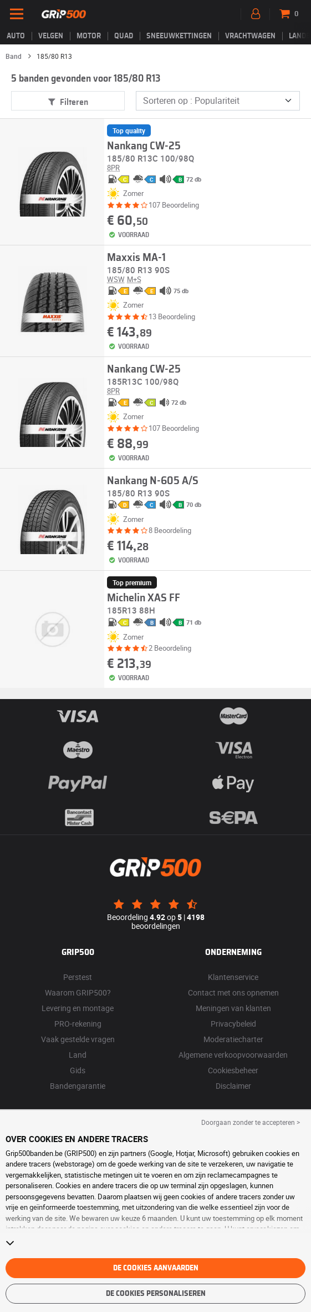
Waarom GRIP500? (78, 992)
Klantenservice (233, 977)
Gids (77, 1070)
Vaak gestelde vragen (78, 1039)
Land (77, 1054)
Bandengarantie (77, 1085)
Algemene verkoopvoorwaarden (233, 1054)
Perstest (77, 977)
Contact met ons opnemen (233, 992)
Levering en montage (78, 1008)
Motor (89, 36)
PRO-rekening (77, 1023)
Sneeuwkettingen (179, 36)
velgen (50, 36)
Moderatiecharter (233, 1039)
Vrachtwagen (250, 36)
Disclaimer (233, 1085)
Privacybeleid (233, 1023)
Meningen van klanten (233, 1008)
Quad (123, 36)
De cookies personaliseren (156, 1294)
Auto (16, 36)
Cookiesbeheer (233, 1070)
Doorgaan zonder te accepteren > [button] (250, 1122)
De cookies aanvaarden (155, 1268)
